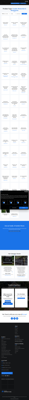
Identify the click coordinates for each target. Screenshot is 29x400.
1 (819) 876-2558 (5, 365)
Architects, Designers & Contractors (19, 348)
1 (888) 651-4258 (22, 3)
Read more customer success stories (14, 231)
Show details (25, 205)
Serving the (9, 391)
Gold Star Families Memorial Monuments (6, 354)
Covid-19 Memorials (4, 357)
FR (26, 3)
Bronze (2, 340)
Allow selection (14, 207)
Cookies (14, 397)
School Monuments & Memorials (5, 353)
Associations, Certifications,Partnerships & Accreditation (18, 341)
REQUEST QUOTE (7, 300)
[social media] (2, 376)
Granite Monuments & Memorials (5, 338)
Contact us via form (6, 367)
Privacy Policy (25, 396)
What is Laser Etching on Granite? (19, 339)
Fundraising (16, 351)
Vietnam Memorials (4, 344)
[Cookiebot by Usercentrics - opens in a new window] (25, 191)
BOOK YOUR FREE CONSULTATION (8, 304)
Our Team (16, 329)
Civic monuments (3, 347)
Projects (16, 345)
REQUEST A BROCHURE (21, 298)
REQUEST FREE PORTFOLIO (15, 3)
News (15, 352)
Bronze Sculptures (3, 341)
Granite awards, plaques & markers (6, 350)
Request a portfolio (5, 370)
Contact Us (16, 333)
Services (16, 332)
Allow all (23, 207)
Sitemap (22, 396)
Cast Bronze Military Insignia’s (5, 351)
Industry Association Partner (7, 379)
